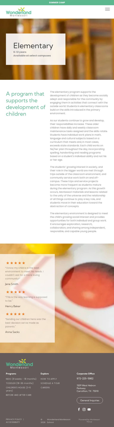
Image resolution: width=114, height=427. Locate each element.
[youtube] (89, 409)
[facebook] (79, 409)
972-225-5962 (85, 378)
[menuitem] (22, 379)
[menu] (107, 9)
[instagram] (84, 409)
